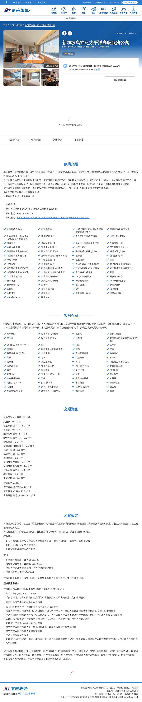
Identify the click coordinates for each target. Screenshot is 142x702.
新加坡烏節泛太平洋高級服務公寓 (40, 25)
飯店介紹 (14, 139)
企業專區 (30, 2)
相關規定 (79, 139)
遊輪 (73, 10)
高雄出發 (133, 10)
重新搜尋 (71, 18)
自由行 (64, 10)
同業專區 (17, 2)
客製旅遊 (42, 2)
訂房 (12, 25)
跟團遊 (54, 10)
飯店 (93, 10)
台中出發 (123, 10)
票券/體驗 (103, 10)
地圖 (98, 69)
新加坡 (19, 25)
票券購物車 (100, 2)
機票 (83, 10)
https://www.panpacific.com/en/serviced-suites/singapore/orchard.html (53, 217)
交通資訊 (57, 139)
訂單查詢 (87, 2)
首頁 (5, 25)
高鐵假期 (113, 10)
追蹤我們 (114, 2)
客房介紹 (36, 139)
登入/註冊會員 (130, 2)
